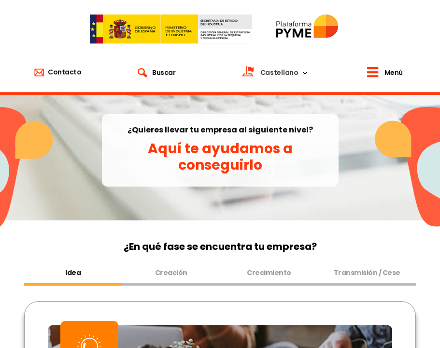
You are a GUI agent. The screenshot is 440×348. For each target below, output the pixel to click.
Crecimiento (269, 272)
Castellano (279, 72)
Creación (171, 272)
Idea (73, 272)
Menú (393, 72)
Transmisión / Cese (367, 272)
